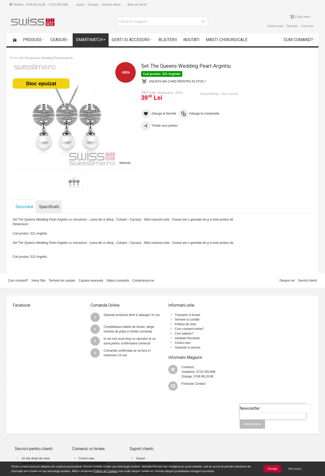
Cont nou (307, 26)
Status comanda (118, 280)
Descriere (24, 206)
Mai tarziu (295, 469)
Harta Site (38, 280)
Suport (26, 434)
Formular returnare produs (152, 430)
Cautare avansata (91, 280)
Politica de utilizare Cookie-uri (210, 439)
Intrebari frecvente (184, 338)
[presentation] (273, 389)
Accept (272, 469)
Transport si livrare (185, 315)
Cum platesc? (181, 333)
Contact (93, 4)
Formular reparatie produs (152, 434)
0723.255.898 (58, 4)
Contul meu (275, 26)
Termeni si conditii (184, 319)
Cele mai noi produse (92, 439)
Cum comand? (18, 280)
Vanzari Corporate (90, 444)
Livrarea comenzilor (91, 434)
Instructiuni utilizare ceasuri (152, 444)
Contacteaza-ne (143, 280)
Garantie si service (185, 347)
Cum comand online (91, 430)
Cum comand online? (186, 329)
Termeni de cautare (62, 280)
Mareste (124, 163)
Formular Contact (267, 331)
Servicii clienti (111, 4)
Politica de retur (182, 324)
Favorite (292, 26)
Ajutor (80, 4)
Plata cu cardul (31, 439)
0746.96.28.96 (36, 4)
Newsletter (250, 375)
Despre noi (286, 280)
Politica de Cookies (105, 471)
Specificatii (49, 206)
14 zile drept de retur (35, 425)
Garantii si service (33, 430)
